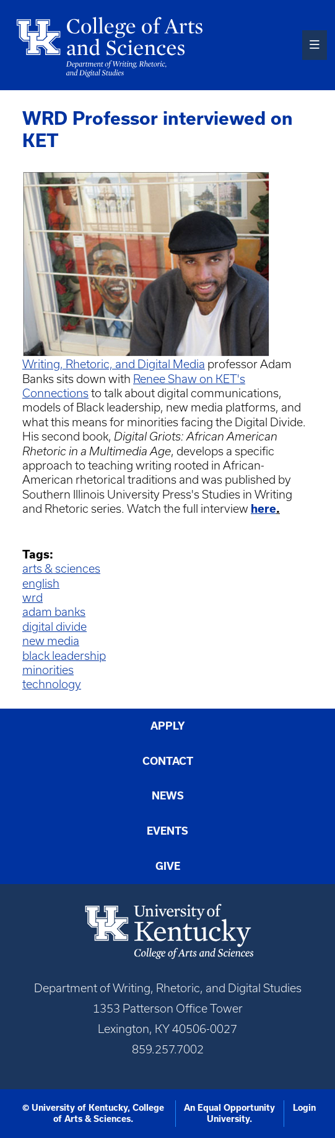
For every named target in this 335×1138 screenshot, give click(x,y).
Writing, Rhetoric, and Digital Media (113, 364)
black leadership (64, 655)
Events (167, 831)
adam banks (53, 611)
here (263, 508)
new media (50, 640)
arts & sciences (61, 568)
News (168, 795)
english (40, 583)
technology (51, 684)
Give (167, 866)
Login (304, 1108)
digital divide (54, 626)
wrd (32, 597)
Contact (167, 761)
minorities (48, 670)
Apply (167, 725)
